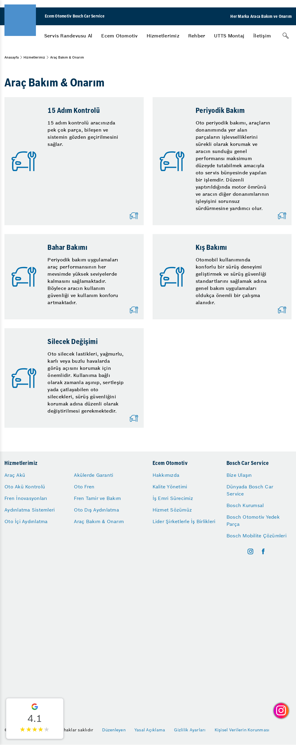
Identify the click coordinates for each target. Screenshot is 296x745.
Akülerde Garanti (93, 475)
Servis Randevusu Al (68, 36)
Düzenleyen (114, 730)
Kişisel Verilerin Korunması (242, 730)
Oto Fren (84, 487)
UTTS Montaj (229, 36)
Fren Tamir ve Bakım (97, 498)
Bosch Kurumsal (245, 505)
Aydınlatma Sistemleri (29, 510)
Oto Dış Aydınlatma (96, 510)
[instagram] (250, 551)
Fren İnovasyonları (25, 498)
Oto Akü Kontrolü (24, 487)
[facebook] (263, 551)
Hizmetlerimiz (163, 36)
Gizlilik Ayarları (189, 730)
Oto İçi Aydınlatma (26, 521)
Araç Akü (14, 475)
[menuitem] (68, 35)
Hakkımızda (166, 475)
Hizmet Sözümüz (172, 510)
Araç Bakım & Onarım (99, 521)
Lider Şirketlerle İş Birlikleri (184, 521)
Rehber (196, 36)
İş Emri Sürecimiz (173, 498)
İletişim (262, 36)
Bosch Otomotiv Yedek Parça (253, 520)
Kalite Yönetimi (170, 487)
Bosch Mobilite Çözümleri (256, 536)
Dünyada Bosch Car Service (250, 490)
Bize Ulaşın (239, 475)
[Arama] (286, 36)
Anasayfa (11, 57)
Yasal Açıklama (149, 730)
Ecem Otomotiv (119, 36)
